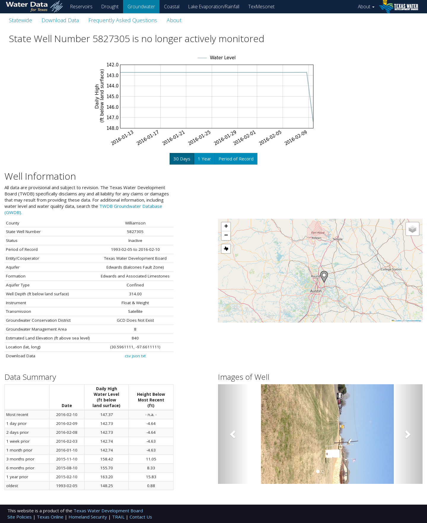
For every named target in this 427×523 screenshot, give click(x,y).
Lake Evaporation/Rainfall (213, 6)
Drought (110, 6)
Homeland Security (88, 517)
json (136, 355)
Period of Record (236, 159)
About (366, 6)
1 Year (204, 159)
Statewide (20, 20)
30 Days (181, 159)
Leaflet (396, 320)
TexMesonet (261, 6)
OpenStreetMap (413, 320)
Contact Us (141, 517)
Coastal (171, 6)
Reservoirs (81, 6)
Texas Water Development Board (108, 511)
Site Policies (20, 517)
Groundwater (141, 6)
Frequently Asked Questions (122, 20)
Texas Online (51, 517)
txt (143, 355)
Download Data (60, 20)
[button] (324, 277)
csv (128, 355)
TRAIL (119, 517)
